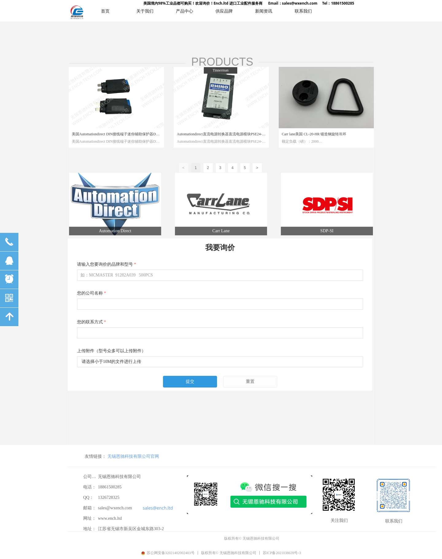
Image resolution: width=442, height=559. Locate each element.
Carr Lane (221, 231)
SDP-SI (327, 231)
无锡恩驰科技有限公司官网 (102, 456)
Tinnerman (220, 70)
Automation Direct (115, 231)
